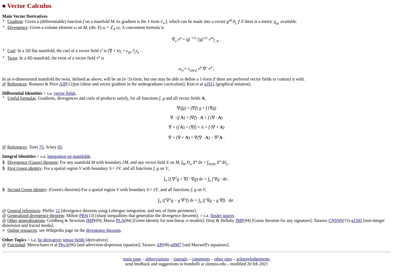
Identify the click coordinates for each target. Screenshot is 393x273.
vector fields (65, 93)
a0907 (176, 244)
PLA (120, 220)
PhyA (63, 244)
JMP (90, 220)
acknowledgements (253, 259)
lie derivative (49, 240)
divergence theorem (103, 230)
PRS (83, 215)
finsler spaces (222, 215)
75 (41, 147)
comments (201, 259)
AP (159, 244)
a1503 (356, 220)
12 (58, 210)
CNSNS (336, 220)
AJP (63, 84)
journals (181, 259)
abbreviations (157, 259)
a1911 (209, 84)
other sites (223, 259)
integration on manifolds (68, 156)
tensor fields (74, 240)
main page (132, 259)
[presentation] (233, 21)
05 (60, 147)
